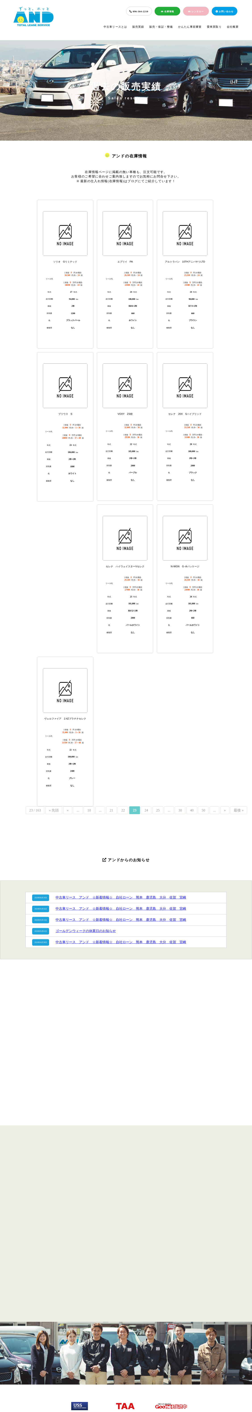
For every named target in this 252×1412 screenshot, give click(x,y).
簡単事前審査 (124, 1375)
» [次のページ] (225, 810)
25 (158, 810)
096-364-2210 (138, 11)
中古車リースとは (115, 26)
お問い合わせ (225, 11)
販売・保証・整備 (161, 26)
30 (180, 810)
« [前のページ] (68, 810)
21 (111, 810)
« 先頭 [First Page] (54, 810)
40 (192, 810)
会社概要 (233, 26)
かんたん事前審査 (190, 26)
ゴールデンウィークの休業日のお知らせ (86, 931)
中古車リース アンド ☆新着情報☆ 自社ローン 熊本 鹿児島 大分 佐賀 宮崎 (121, 897)
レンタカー (196, 11)
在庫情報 (167, 11)
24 (146, 810)
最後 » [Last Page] (239, 810)
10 (89, 810)
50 (203, 810)
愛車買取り (214, 26)
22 (123, 810)
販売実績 (138, 26)
